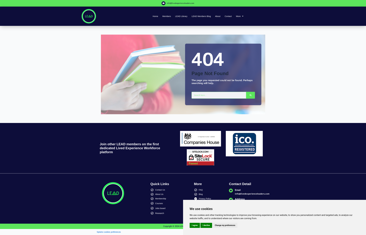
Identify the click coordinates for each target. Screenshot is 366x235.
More (239, 16)
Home (155, 16)
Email (238, 190)
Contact (228, 16)
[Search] (251, 95)
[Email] (231, 190)
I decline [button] (206, 225)
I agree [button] (195, 225)
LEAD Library (181, 16)
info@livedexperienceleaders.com (180, 3)
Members (166, 16)
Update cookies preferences (110, 232)
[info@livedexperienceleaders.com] (163, 3)
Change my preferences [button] (225, 225)
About (217, 16)
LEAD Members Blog (201, 16)
